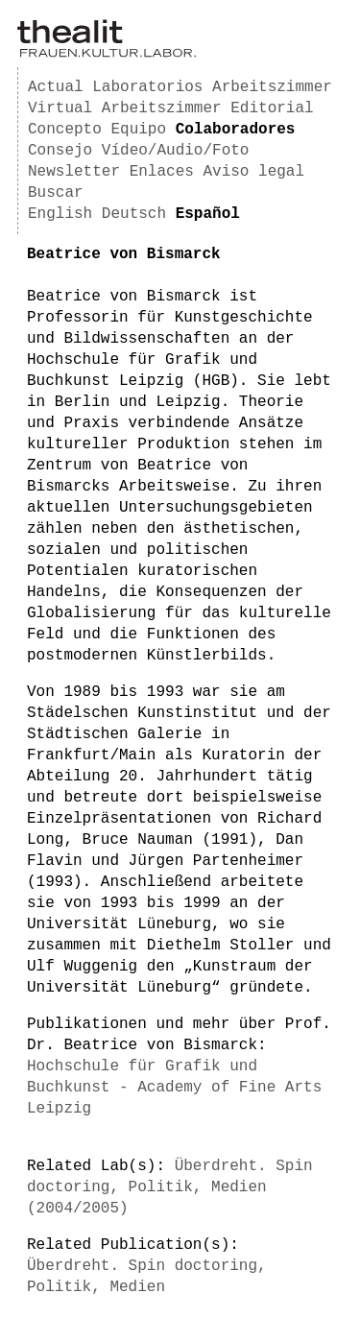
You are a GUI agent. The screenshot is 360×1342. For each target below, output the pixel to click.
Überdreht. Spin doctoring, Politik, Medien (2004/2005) (170, 1187)
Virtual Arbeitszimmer (125, 108)
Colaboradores (236, 129)
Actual (56, 87)
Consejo (60, 150)
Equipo (138, 129)
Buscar (56, 193)
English (60, 214)
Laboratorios (147, 87)
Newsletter (74, 171)
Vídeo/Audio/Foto (176, 150)
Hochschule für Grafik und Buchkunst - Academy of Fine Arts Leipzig (174, 1087)
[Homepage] (106, 53)
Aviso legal (253, 171)
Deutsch (134, 214)
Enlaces (162, 171)
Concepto (65, 129)
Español (208, 214)
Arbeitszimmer (272, 87)
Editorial (271, 108)
